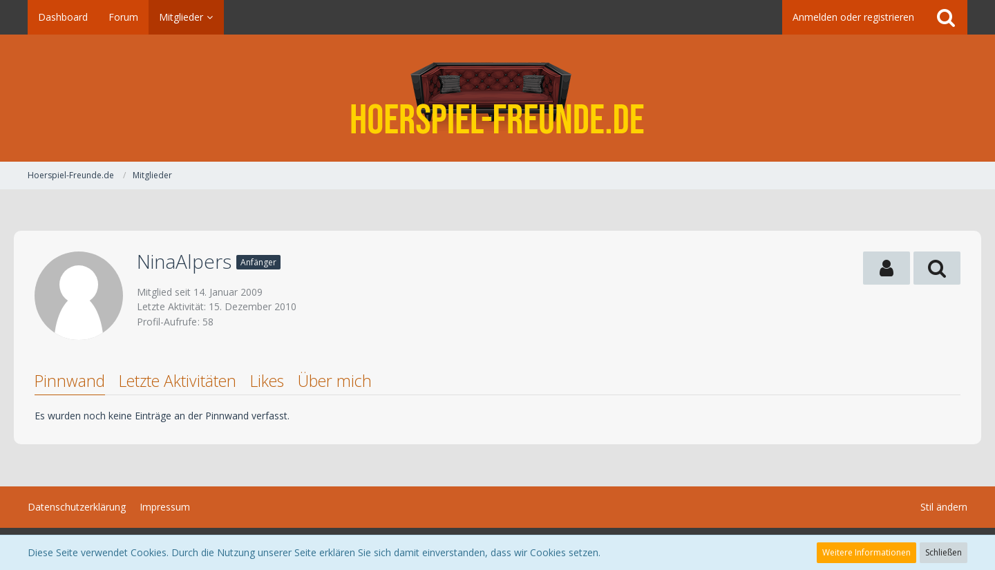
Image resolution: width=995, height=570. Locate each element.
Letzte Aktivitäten (177, 381)
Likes (267, 381)
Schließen (943, 552)
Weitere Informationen (866, 552)
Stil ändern (943, 506)
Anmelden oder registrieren (853, 16)
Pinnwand (70, 381)
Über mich (335, 381)
